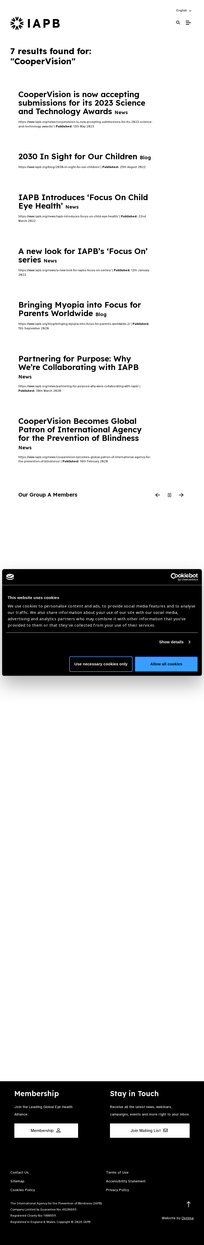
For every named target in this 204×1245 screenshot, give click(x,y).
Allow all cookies (166, 664)
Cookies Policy (22, 1190)
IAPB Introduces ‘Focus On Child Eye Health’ (83, 201)
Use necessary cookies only (101, 664)
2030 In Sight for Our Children (84, 156)
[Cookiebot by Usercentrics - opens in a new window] (174, 577)
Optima (187, 1218)
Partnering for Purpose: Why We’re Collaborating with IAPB (78, 367)
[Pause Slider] (169, 495)
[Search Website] (178, 23)
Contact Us (19, 1172)
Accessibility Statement (126, 1181)
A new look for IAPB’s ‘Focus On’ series (83, 255)
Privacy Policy (117, 1190)
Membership (46, 1130)
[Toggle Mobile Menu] (188, 23)
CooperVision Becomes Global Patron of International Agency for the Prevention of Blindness (80, 433)
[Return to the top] (189, 1204)
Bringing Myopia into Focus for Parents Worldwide (79, 309)
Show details (171, 642)
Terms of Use (117, 1172)
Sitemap (17, 1181)
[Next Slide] (181, 495)
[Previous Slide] (158, 495)
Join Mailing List (149, 1130)
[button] (184, 10)
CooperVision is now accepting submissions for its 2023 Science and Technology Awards (81, 102)
